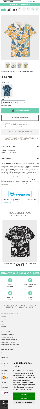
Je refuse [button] (24, 398)
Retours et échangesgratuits (30, 282)
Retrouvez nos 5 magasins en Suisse (20, 273)
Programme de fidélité (7, 334)
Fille (2, 324)
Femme (3, 316)
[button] (20, 147)
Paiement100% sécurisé (10, 295)
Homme (3, 319)
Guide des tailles (6, 105)
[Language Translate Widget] (12, 1)
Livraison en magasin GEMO (13, 126)
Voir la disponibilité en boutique (20, 132)
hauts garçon (28, 177)
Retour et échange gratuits (9, 339)
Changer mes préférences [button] (24, 402)
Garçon (3, 326)
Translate (32, 1)
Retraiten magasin (10, 282)
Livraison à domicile (7, 337)
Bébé (2, 321)
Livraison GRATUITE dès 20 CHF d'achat (16, 125)
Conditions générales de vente (10, 344)
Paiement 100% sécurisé (12, 123)
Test (12, 105)
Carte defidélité (30, 295)
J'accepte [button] (24, 394)
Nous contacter (5, 352)
